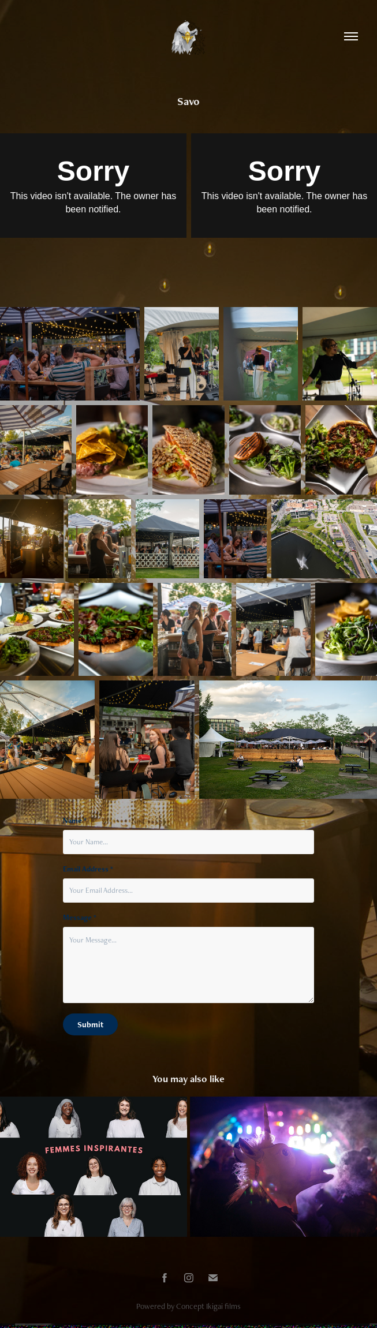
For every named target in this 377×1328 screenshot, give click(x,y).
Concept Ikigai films (208, 1306)
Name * (75, 820)
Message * (79, 917)
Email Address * (88, 869)
